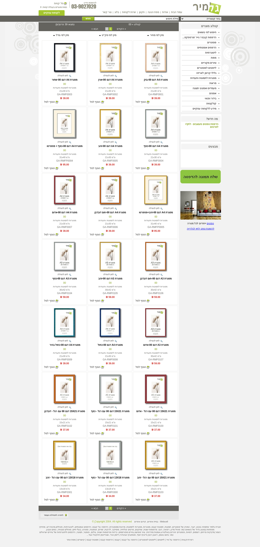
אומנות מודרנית (153, 532)
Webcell (164, 521)
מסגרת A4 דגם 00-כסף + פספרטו (64, 146)
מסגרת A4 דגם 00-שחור (64, 79)
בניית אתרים (152, 521)
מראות (212, 83)
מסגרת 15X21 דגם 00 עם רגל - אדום (155, 411)
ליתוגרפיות (62, 532)
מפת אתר (71, 539)
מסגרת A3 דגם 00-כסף (64, 278)
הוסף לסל (140, 102)
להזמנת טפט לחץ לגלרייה (200, 228)
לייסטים (161, 539)
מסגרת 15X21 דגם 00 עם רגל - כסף (110, 411)
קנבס (117, 539)
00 (156, 84)
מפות (213, 57)
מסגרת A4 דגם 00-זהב (110, 146)
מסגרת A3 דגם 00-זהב (110, 278)
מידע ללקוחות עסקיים (204, 108)
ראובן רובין (153, 535)
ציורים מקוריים (208, 62)
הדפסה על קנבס (100, 527)
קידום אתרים (140, 521)
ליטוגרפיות (210, 52)
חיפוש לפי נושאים (207, 32)
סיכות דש (51, 527)
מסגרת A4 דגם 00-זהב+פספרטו (156, 212)
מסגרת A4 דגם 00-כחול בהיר (64, 345)
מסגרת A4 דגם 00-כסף (156, 146)
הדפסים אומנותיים (206, 47)
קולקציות (211, 103)
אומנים (212, 93)
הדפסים (71, 532)
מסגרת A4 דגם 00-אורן (110, 79)
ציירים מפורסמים (126, 532)
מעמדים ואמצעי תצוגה (204, 88)
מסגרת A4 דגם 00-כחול (110, 345)
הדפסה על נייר (173, 539)
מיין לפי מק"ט (108, 35)
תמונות (168, 527)
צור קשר (107, 12)
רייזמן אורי (114, 535)
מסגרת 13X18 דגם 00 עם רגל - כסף (110, 477)
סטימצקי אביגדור (128, 535)
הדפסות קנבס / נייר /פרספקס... (199, 37)
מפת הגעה (153, 12)
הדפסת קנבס (106, 539)
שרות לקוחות (129, 12)
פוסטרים (211, 42)
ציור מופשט (139, 532)
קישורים (81, 539)
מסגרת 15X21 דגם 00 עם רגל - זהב (156, 477)
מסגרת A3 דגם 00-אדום (156, 345)
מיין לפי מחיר (155, 35)
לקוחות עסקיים (51, 12)
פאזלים (59, 527)
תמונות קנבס (93, 539)
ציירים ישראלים (46, 532)
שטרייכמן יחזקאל (101, 535)
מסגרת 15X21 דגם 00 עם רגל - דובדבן (64, 411)
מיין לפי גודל (61, 35)
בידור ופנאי (210, 98)
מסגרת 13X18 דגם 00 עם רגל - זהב (64, 477)
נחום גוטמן (164, 535)
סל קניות (58, 3)
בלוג (117, 12)
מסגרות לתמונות (134, 527)
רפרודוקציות (187, 539)
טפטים (210, 223)
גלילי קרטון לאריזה (206, 73)
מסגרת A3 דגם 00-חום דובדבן (156, 278)
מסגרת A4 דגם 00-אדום (64, 212)
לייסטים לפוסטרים (206, 68)
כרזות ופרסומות (110, 532)
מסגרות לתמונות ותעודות (203, 78)
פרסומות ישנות (150, 529)
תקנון (142, 12)
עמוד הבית (176, 12)
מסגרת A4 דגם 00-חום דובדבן (110, 212)
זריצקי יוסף (142, 535)
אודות (165, 12)
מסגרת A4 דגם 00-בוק (156, 79)
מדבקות (211, 532)
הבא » (94, 28)
